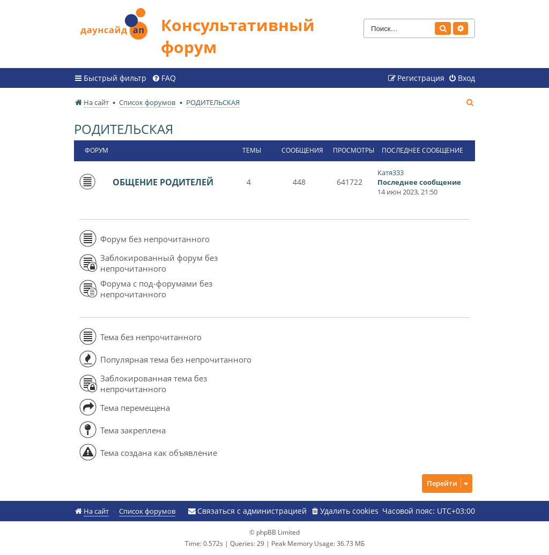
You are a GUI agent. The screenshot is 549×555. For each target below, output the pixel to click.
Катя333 (390, 172)
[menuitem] (164, 78)
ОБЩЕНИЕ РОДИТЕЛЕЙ (163, 182)
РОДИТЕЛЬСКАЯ (123, 129)
